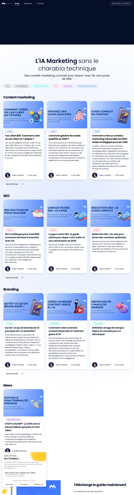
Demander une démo (121, 3)
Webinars (28, 3)
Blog (17, 3)
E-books (40, 3)
